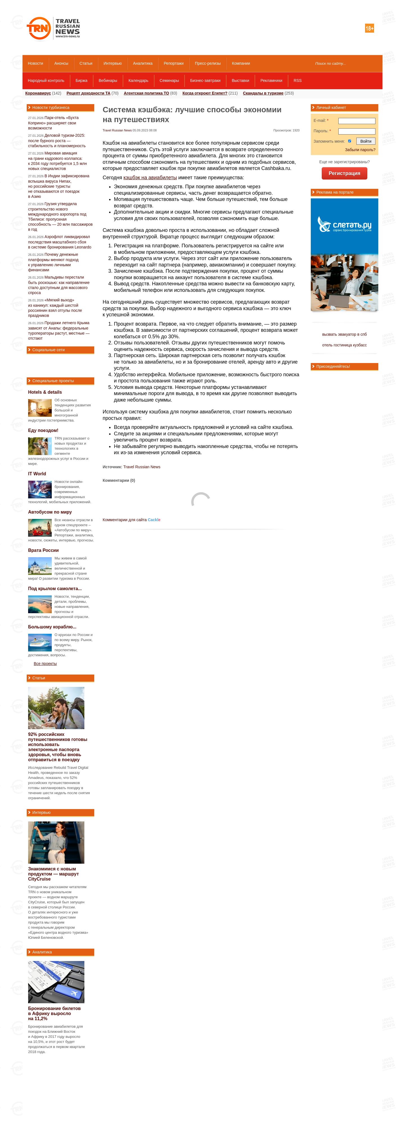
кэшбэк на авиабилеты (150, 177)
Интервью (113, 63)
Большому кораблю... (52, 626)
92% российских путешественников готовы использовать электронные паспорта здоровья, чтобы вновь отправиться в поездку (57, 747)
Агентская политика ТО (146, 93)
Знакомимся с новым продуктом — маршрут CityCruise (53, 873)
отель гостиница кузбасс (344, 345)
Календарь (138, 80)
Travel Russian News (117, 130)
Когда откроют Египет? (205, 93)
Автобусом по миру (50, 512)
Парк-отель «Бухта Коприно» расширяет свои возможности (53, 122)
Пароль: (322, 131)
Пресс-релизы (208, 63)
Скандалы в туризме (263, 93)
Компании (241, 63)
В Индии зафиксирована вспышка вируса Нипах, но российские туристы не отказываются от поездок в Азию (58, 186)
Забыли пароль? (360, 149)
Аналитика (142, 63)
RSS (298, 80)
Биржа (81, 80)
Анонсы (61, 63)
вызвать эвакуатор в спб (344, 334)
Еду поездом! (43, 430)
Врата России (43, 550)
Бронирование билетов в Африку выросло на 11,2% (54, 1013)
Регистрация (345, 173)
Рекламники (271, 80)
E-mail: (321, 120)
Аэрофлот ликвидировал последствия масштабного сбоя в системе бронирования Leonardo (59, 241)
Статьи (86, 63)
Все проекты (45, 663)
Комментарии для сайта (132, 520)
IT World (37, 473)
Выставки (240, 80)
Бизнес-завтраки (205, 80)
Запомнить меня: (329, 141)
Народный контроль (46, 80)
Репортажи (174, 63)
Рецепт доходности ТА (89, 93)
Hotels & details (45, 392)
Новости (35, 63)
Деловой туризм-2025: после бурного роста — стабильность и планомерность (57, 140)
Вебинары (108, 80)
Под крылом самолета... (55, 588)
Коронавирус (38, 93)
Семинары (169, 80)
